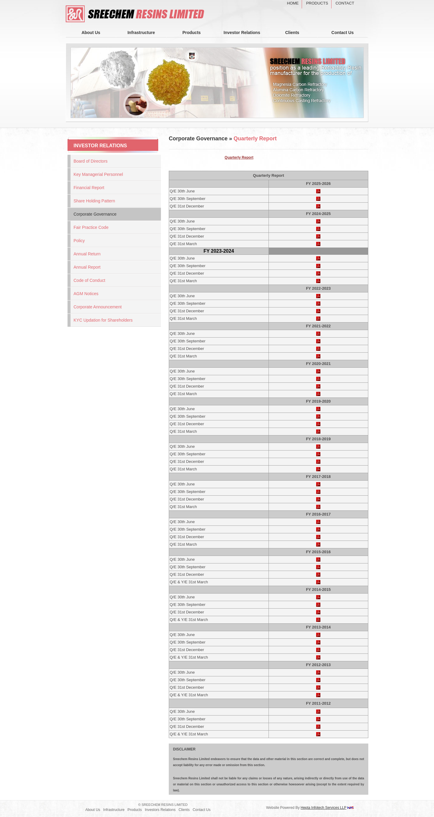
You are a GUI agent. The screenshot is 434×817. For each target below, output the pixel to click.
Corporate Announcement (98, 306)
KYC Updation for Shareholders (103, 320)
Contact (344, 3)
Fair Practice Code (91, 227)
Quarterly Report (239, 157)
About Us (90, 32)
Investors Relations (160, 810)
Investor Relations (242, 32)
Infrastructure (141, 32)
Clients (292, 32)
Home (293, 3)
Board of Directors (91, 161)
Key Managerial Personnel (98, 174)
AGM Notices (86, 293)
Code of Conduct (89, 280)
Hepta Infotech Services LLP (324, 808)
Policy (79, 240)
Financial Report (89, 187)
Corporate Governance (95, 214)
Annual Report (87, 267)
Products (317, 3)
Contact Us (343, 32)
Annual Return (87, 253)
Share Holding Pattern (94, 200)
